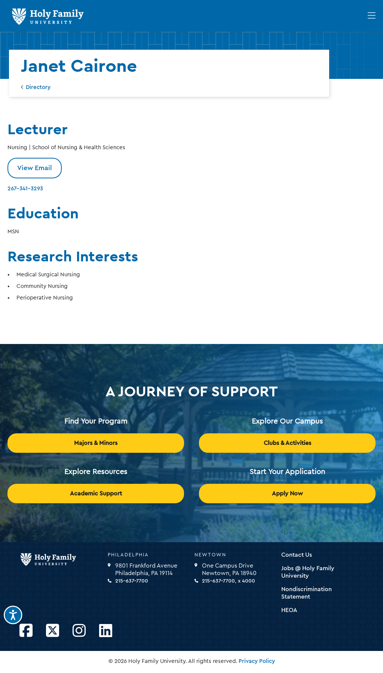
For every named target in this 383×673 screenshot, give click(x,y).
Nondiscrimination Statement (306, 593)
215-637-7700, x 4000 (228, 581)
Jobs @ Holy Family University (307, 572)
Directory (38, 87)
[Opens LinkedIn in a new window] (105, 631)
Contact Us (296, 555)
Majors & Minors (95, 443)
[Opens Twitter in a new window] (52, 631)
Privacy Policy (257, 661)
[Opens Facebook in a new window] (26, 631)
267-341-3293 (25, 188)
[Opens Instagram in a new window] (79, 631)
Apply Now (287, 494)
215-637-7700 (131, 581)
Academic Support (96, 494)
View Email (34, 168)
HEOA (289, 610)
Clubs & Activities (287, 443)
